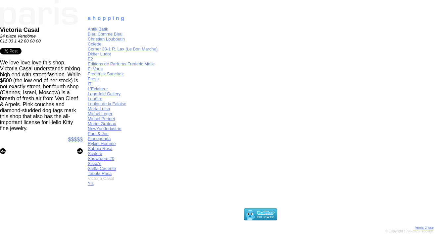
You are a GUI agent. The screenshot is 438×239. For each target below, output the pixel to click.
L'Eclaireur (98, 88)
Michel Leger (100, 113)
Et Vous (95, 68)
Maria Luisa (99, 108)
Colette (94, 43)
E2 (90, 58)
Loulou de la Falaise (107, 103)
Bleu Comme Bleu (105, 34)
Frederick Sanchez (105, 73)
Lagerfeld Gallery (104, 93)
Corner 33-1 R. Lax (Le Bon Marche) (123, 48)
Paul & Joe (98, 133)
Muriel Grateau (102, 123)
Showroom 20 (101, 158)
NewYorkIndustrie (104, 128)
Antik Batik (98, 29)
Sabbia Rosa (100, 148)
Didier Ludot (99, 53)
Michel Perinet (101, 118)
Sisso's (94, 163)
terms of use (424, 227)
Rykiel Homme (102, 143)
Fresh (93, 78)
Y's (91, 183)
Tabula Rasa (100, 173)
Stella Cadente (102, 168)
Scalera (95, 153)
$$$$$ (75, 139)
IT (90, 83)
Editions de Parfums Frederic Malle (121, 63)
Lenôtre (95, 98)
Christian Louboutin (106, 39)
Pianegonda (99, 138)
